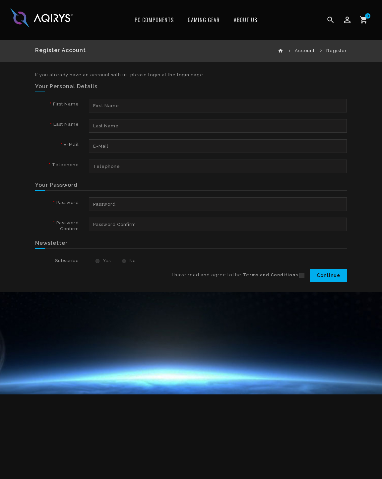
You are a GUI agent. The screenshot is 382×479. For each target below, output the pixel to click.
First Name (66, 104)
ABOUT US (245, 20)
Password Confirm (67, 225)
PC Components (154, 20)
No (129, 260)
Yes (103, 260)
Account (305, 50)
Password (67, 202)
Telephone (65, 164)
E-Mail (71, 144)
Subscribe (67, 260)
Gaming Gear (204, 20)
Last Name (66, 124)
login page (190, 74)
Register (336, 50)
